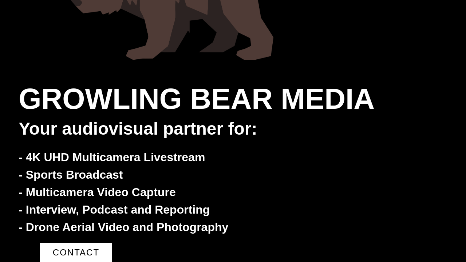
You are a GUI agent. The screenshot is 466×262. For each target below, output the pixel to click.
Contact (76, 252)
